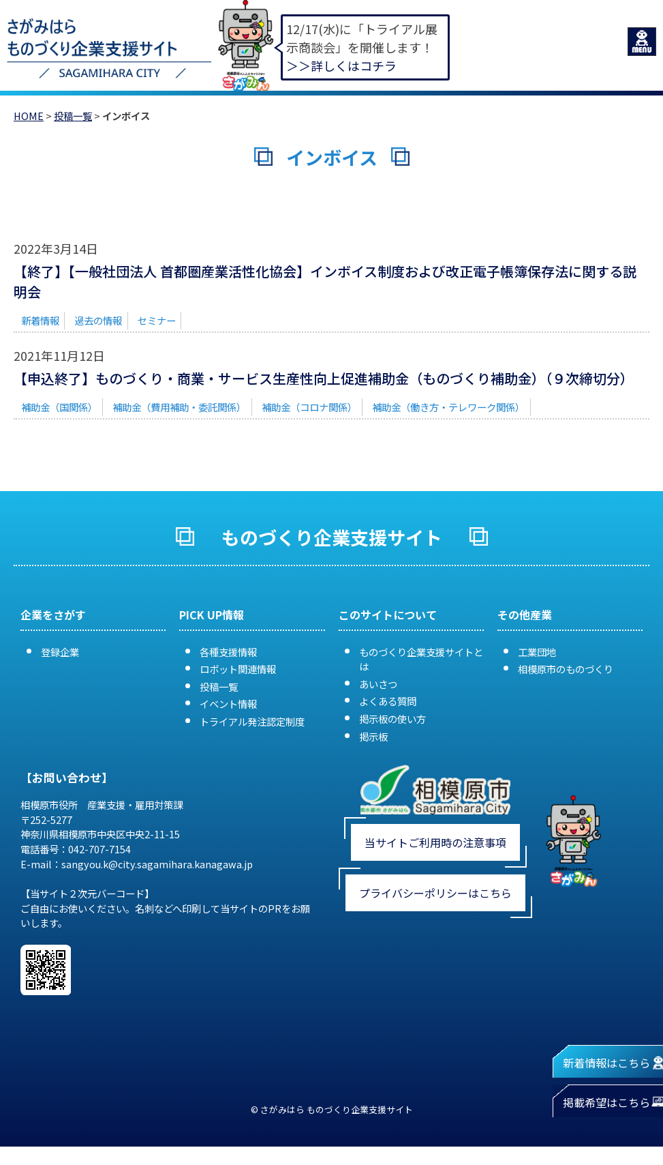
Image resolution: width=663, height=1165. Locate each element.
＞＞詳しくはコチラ (341, 65)
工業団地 (537, 652)
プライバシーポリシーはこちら (435, 893)
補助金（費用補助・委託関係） (179, 407)
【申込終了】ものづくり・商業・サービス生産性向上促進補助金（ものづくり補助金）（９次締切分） (324, 378)
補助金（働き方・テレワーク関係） (448, 407)
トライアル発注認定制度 (252, 721)
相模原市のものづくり (565, 669)
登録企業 (60, 652)
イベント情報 (228, 703)
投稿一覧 (73, 115)
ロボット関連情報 (238, 669)
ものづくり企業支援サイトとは (421, 659)
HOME (29, 115)
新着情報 (40, 320)
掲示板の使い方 (392, 718)
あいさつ (378, 684)
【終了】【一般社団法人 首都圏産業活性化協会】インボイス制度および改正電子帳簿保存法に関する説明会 (325, 281)
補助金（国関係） (59, 407)
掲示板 (373, 736)
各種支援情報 (228, 652)
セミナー (157, 320)
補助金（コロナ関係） (309, 407)
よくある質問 (387, 701)
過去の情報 (98, 320)
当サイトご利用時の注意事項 (435, 842)
